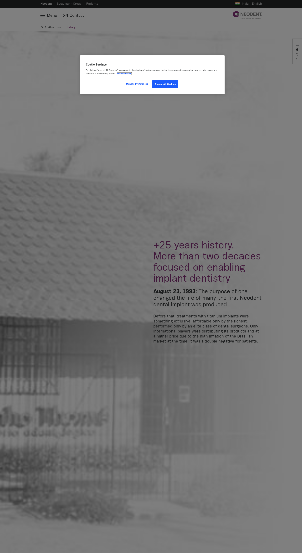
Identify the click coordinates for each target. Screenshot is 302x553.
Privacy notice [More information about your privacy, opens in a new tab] (124, 74)
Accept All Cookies (165, 84)
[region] (152, 74)
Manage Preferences (137, 84)
